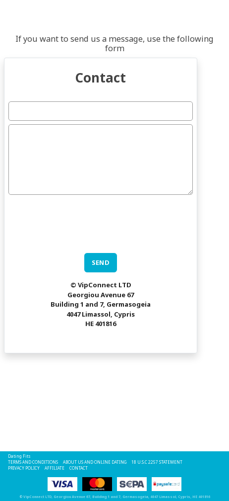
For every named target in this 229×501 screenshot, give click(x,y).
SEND (101, 262)
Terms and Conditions (33, 462)
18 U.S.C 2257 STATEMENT (156, 462)
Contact (78, 468)
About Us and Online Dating (94, 462)
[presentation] (83, 217)
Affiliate (54, 468)
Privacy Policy (24, 468)
